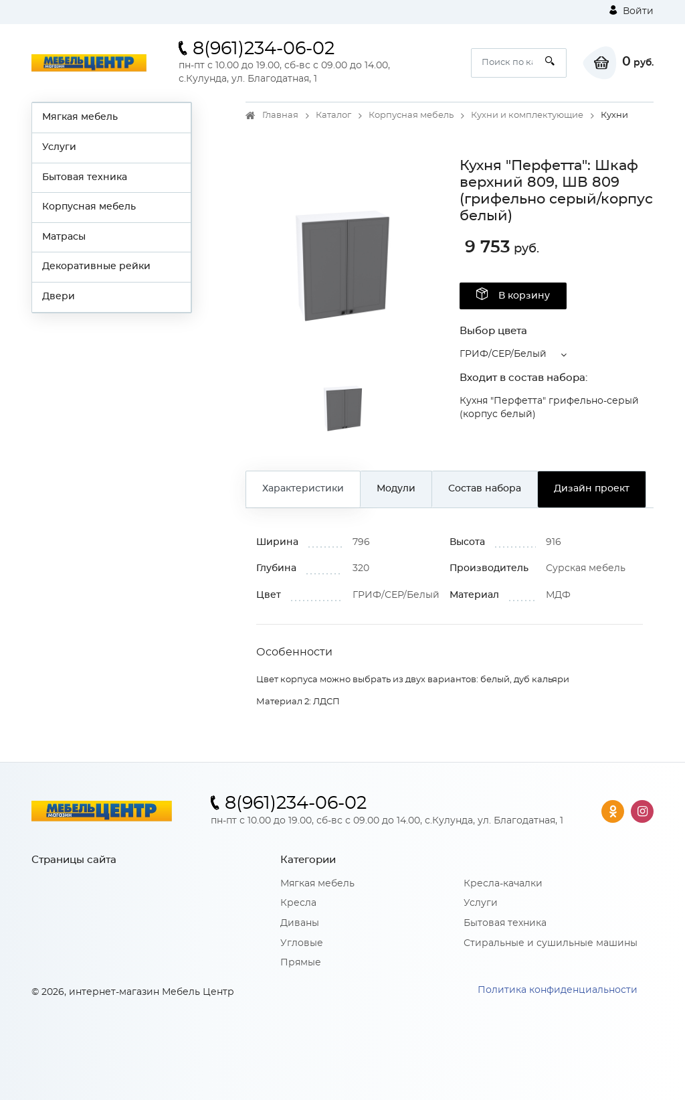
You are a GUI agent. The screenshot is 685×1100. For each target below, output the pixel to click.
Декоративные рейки (96, 266)
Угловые (301, 943)
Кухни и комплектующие (527, 115)
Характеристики (303, 488)
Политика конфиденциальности (558, 990)
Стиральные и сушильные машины (551, 943)
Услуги (59, 147)
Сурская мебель (585, 568)
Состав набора (484, 488)
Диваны (299, 923)
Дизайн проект (591, 488)
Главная (280, 115)
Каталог (333, 115)
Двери (58, 296)
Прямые (300, 962)
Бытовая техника (84, 177)
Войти (631, 10)
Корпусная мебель (89, 207)
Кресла (298, 903)
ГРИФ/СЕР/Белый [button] (503, 354)
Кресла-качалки (503, 883)
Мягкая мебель (80, 117)
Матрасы (64, 237)
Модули (396, 488)
